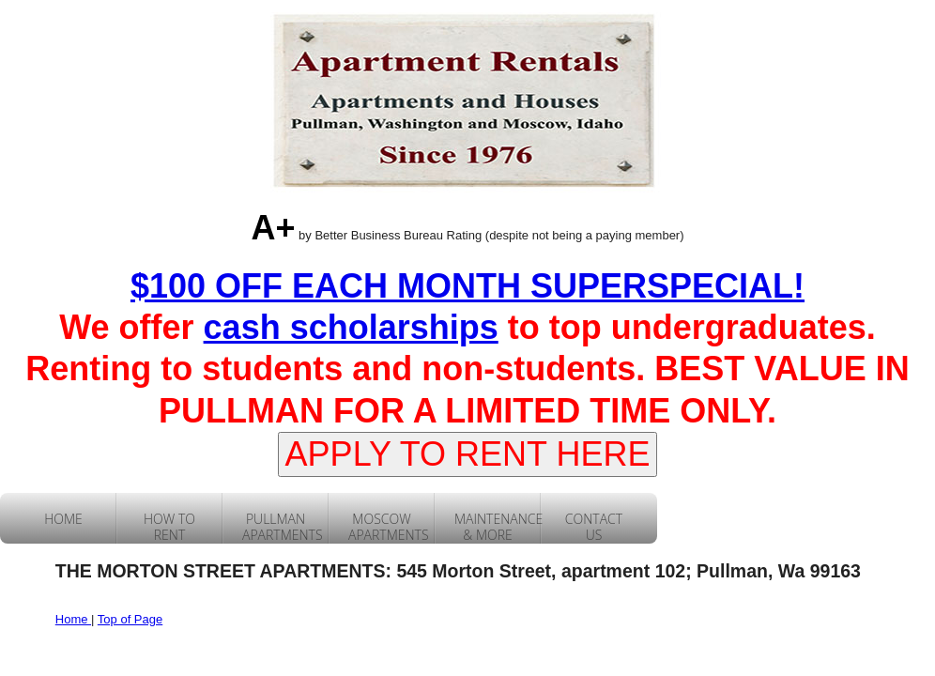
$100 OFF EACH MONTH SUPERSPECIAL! (467, 286)
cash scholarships (351, 327)
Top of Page (130, 619)
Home (73, 619)
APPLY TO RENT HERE (468, 454)
